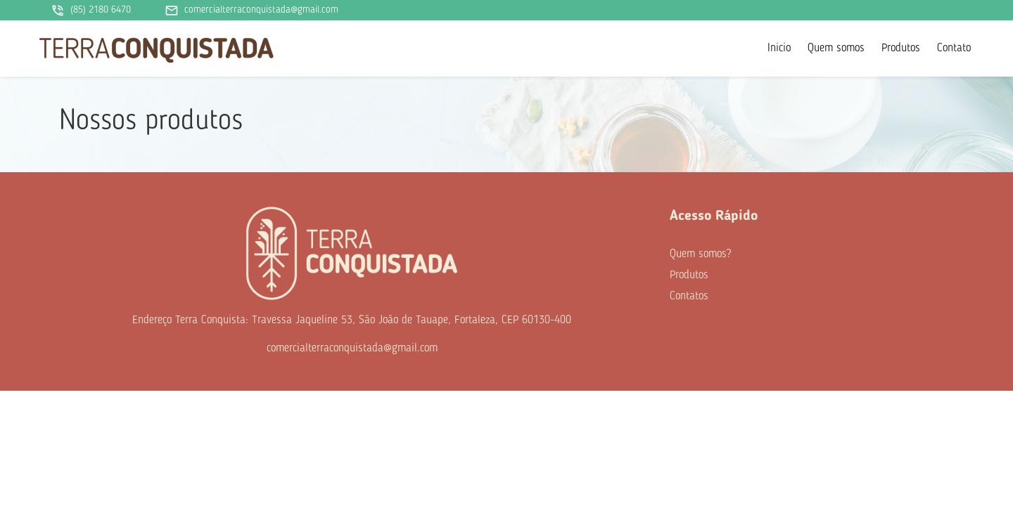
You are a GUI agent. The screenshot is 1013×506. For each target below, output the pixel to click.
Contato (954, 48)
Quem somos (836, 48)
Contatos (689, 296)
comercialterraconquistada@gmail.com (251, 11)
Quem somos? (700, 254)
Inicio (779, 48)
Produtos (900, 48)
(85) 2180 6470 (91, 11)
